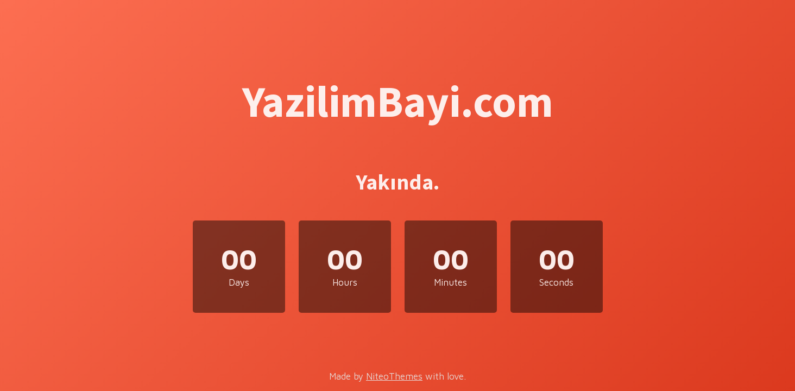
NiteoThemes (394, 376)
